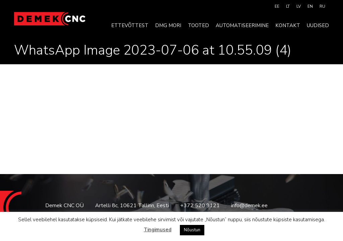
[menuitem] (277, 6)
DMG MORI (168, 25)
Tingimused (158, 229)
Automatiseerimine (242, 25)
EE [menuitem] (277, 6)
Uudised (318, 25)
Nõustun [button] (192, 230)
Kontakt (287, 25)
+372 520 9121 (200, 205)
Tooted (198, 25)
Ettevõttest (129, 25)
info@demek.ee (249, 205)
